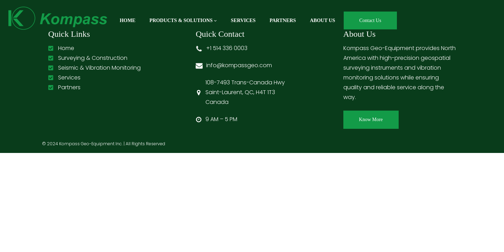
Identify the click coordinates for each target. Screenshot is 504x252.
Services (69, 78)
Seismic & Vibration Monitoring (99, 68)
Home (66, 48)
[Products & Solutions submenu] (215, 20)
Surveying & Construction (92, 58)
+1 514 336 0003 (226, 48)
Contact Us (370, 20)
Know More (371, 119)
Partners (69, 87)
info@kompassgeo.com (239, 65)
